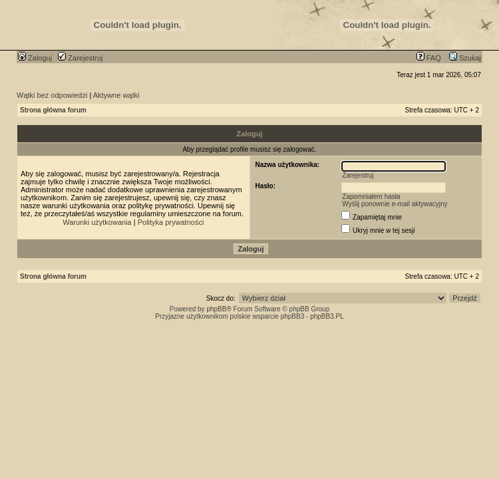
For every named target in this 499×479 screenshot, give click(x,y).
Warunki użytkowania (97, 222)
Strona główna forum (53, 110)
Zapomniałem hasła (371, 196)
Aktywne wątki (116, 95)
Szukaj (465, 58)
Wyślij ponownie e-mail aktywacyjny (394, 204)
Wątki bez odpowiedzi (52, 95)
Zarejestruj (80, 58)
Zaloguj (35, 58)
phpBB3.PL (327, 316)
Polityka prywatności (171, 222)
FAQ (428, 58)
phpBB (216, 309)
